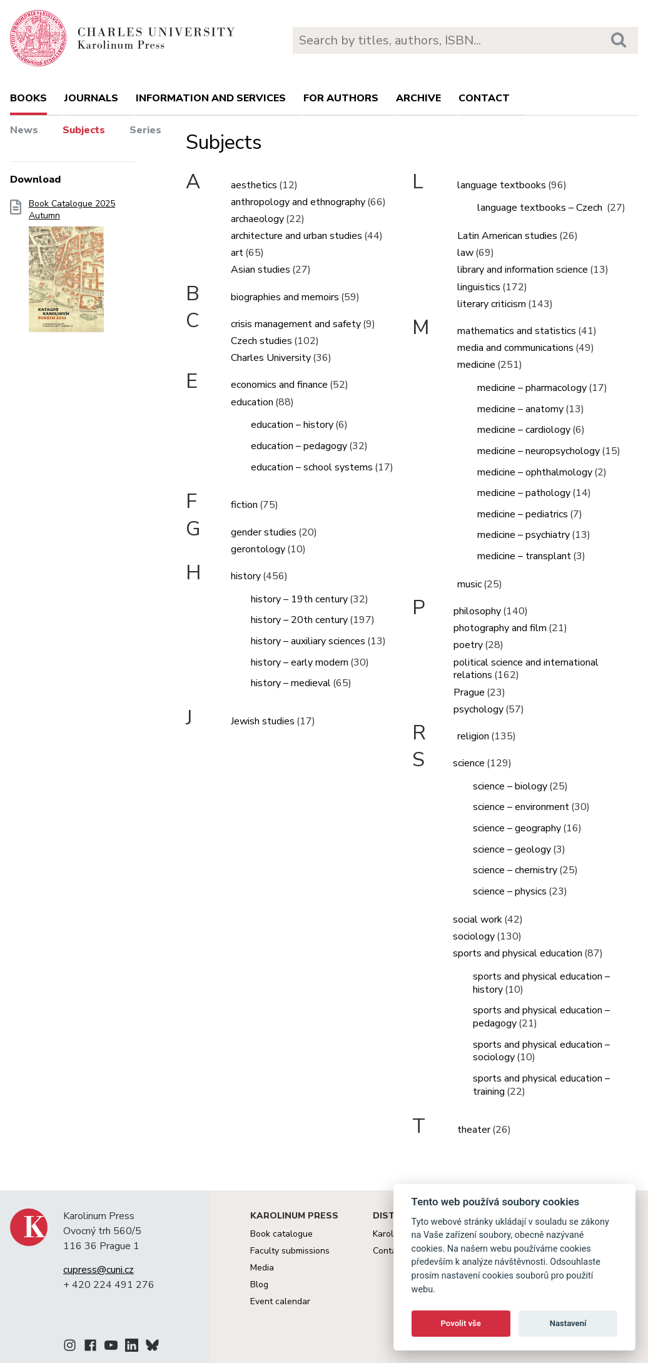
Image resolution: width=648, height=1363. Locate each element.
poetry (468, 645)
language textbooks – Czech (541, 208)
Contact (484, 98)
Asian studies (260, 269)
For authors (340, 98)
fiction (244, 505)
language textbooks (501, 185)
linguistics (478, 287)
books (28, 98)
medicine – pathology (523, 493)
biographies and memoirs (285, 297)
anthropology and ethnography (298, 202)
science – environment (521, 807)
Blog (259, 1284)
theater (473, 1130)
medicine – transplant (524, 556)
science (469, 763)
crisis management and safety (296, 324)
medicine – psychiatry (523, 535)
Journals (91, 98)
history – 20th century (299, 620)
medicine (476, 365)
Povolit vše (461, 1323)
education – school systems (312, 467)
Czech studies (261, 341)
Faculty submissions (290, 1251)
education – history (292, 425)
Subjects (84, 130)
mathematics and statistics (516, 331)
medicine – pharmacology (532, 388)
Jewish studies (263, 721)
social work (477, 919)
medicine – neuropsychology (538, 451)
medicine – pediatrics (522, 514)
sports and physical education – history (541, 983)
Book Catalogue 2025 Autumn (72, 269)
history (246, 576)
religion (473, 736)
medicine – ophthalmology (534, 472)
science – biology (510, 786)
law (465, 253)
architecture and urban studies (296, 236)
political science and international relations (526, 669)
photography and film (500, 628)
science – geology (512, 849)
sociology (474, 936)
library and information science (522, 269)
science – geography (517, 828)
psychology (478, 709)
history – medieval (291, 683)
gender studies (263, 532)
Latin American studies (507, 236)
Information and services (211, 98)
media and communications (515, 348)
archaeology (257, 219)
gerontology (258, 549)
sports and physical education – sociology (541, 1051)
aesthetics (254, 185)
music (469, 584)
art (237, 253)
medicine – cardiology (523, 430)
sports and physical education (517, 953)
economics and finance (279, 385)
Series (145, 130)
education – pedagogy (299, 446)
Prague (469, 692)
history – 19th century (299, 599)
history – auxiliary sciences (308, 641)
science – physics (510, 891)
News (24, 130)
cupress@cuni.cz (98, 1270)
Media (262, 1268)
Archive (418, 98)
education (252, 402)
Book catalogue (281, 1234)
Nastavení (568, 1323)
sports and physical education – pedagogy (541, 1016)
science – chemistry (515, 870)
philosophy (477, 611)
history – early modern (299, 662)
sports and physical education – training (541, 1085)
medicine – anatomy (520, 409)
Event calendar (280, 1301)
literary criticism (491, 304)
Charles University (271, 358)
